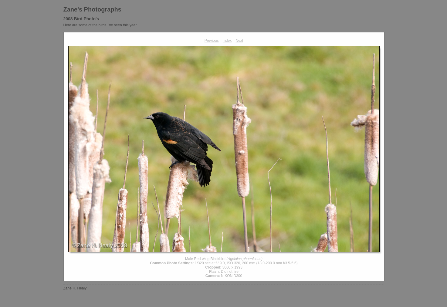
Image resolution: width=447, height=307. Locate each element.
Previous (212, 40)
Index (227, 40)
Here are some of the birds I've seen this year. (100, 25)
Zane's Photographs (92, 9)
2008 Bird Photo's (81, 18)
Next (239, 40)
